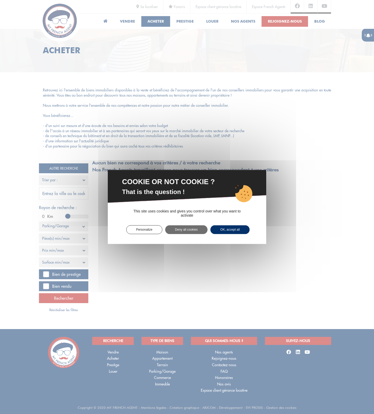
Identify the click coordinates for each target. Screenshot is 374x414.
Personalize (144, 229)
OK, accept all (230, 229)
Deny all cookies (186, 229)
